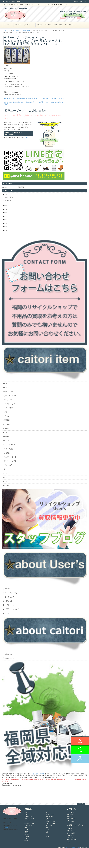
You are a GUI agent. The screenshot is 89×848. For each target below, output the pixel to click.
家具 (5, 387)
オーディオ (7, 400)
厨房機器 (6, 420)
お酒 (5, 477)
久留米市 (41, 774)
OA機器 (6, 428)
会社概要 (76, 1)
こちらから (28, 137)
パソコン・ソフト (10, 404)
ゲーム (6, 416)
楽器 (5, 412)
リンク (6, 613)
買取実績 (48, 25)
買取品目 (39, 25)
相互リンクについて (11, 609)
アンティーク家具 (10, 461)
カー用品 (6, 424)
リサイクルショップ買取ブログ (21, 30)
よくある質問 (57, 25)
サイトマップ (83, 1)
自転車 (6, 485)
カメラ (6, 473)
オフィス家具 (8, 408)
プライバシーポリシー (11, 593)
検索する (21, 187)
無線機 (6, 436)
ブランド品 (7, 465)
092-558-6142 (9, 827)
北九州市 (35, 774)
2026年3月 (8, 200)
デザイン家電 (8, 392)
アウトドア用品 (9, 445)
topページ (80, 803)
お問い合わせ (68, 25)
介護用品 (6, 453)
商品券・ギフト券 (10, 457)
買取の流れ (18, 25)
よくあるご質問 (71, 833)
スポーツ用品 (8, 449)
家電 (5, 383)
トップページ (8, 25)
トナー (6, 481)
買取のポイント (29, 25)
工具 (5, 432)
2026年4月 (8, 197)
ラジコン (6, 440)
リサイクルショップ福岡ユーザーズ (72, 847)
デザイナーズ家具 (10, 396)
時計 (5, 469)
